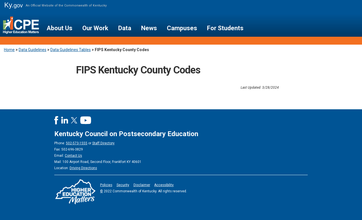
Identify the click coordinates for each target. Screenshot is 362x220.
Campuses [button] (182, 28)
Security (123, 185)
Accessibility (164, 185)
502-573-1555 (76, 143)
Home (9, 49)
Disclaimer (141, 185)
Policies (106, 185)
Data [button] (124, 28)
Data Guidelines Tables (70, 49)
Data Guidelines (32, 49)
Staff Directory (103, 143)
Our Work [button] (95, 28)
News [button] (149, 28)
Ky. (13, 5)
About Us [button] (59, 28)
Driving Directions (83, 168)
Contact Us (73, 156)
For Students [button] (225, 28)
